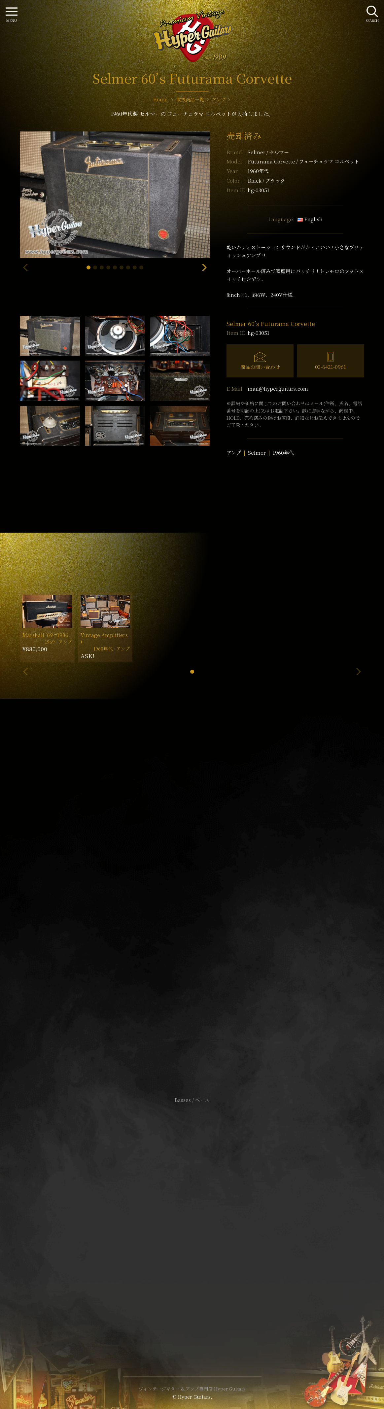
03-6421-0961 (330, 366)
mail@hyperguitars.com (278, 388)
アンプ (234, 452)
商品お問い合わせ (260, 366)
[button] (88, 267)
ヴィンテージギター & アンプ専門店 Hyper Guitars (192, 1388)
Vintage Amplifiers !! (104, 638)
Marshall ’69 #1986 (45, 634)
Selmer (268, 152)
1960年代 (283, 452)
